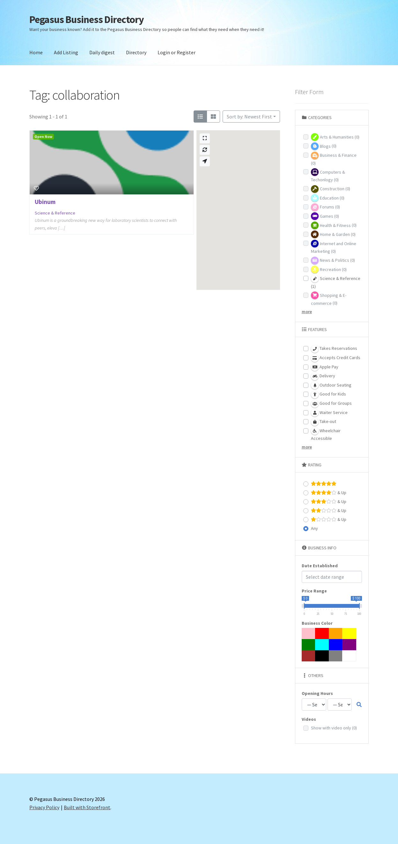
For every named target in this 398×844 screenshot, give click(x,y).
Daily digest (102, 52)
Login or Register (176, 52)
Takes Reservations (334, 349)
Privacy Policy (44, 807)
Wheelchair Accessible (326, 434)
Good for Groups (331, 404)
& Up (328, 492)
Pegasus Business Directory (86, 19)
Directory (136, 52)
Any (314, 528)
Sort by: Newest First (249, 116)
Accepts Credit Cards (335, 358)
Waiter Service (329, 413)
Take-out (323, 422)
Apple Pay (324, 367)
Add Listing (66, 52)
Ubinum (45, 202)
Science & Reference (55, 213)
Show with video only (334, 728)
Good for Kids (328, 394)
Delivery (323, 376)
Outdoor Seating (331, 385)
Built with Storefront (87, 807)
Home (36, 52)
